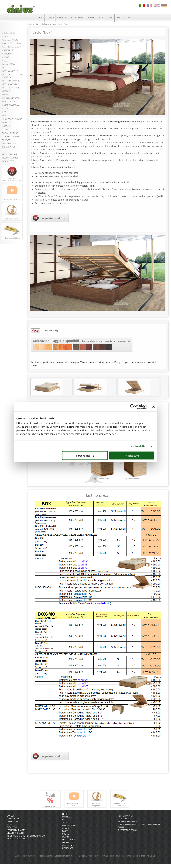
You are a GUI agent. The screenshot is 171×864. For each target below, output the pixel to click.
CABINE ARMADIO (10, 39)
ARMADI (6, 36)
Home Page (67, 848)
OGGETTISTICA (8, 101)
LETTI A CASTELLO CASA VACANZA (13, 76)
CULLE (5, 60)
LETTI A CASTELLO (10, 71)
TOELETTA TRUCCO (10, 143)
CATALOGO (120, 18)
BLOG (111, 18)
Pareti (65, 831)
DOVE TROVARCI (77, 18)
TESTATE (6, 140)
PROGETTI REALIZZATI (127, 821)
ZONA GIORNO (9, 147)
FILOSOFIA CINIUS (10, 157)
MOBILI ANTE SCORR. (11, 98)
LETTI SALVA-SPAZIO (11, 87)
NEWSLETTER (8, 161)
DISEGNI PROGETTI (15, 833)
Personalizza (85, 455)
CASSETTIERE (8, 50)
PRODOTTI (50, 18)
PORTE (5, 108)
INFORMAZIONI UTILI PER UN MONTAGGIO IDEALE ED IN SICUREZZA (26, 837)
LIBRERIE (6, 91)
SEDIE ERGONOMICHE (12, 119)
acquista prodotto (53, 218)
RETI (4, 112)
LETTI (4, 67)
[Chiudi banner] (153, 406)
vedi (92, 185)
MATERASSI (7, 94)
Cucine (65, 834)
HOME (40, 18)
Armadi (65, 828)
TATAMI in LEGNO (10, 133)
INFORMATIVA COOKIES (128, 830)
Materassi (67, 816)
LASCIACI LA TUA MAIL (17, 830)
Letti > (30, 24)
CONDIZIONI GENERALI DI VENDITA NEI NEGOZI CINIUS (139, 826)
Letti (64, 814)
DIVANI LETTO (8, 64)
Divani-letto (68, 825)
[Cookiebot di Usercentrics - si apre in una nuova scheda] (133, 406)
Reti (64, 819)
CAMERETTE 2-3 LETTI (11, 46)
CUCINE (5, 57)
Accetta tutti (132, 455)
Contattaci (68, 845)
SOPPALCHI (7, 126)
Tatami (65, 822)
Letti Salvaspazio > (46, 24)
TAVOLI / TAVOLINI (10, 136)
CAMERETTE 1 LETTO (11, 43)
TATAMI (5, 129)
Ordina (65, 842)
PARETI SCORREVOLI (11, 105)
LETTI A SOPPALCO (10, 84)
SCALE (5, 115)
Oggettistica (68, 839)
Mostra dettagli (139, 445)
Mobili (65, 836)
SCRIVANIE (7, 122)
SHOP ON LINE (61, 18)
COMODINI (7, 53)
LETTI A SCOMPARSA (11, 80)
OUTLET (130, 18)
